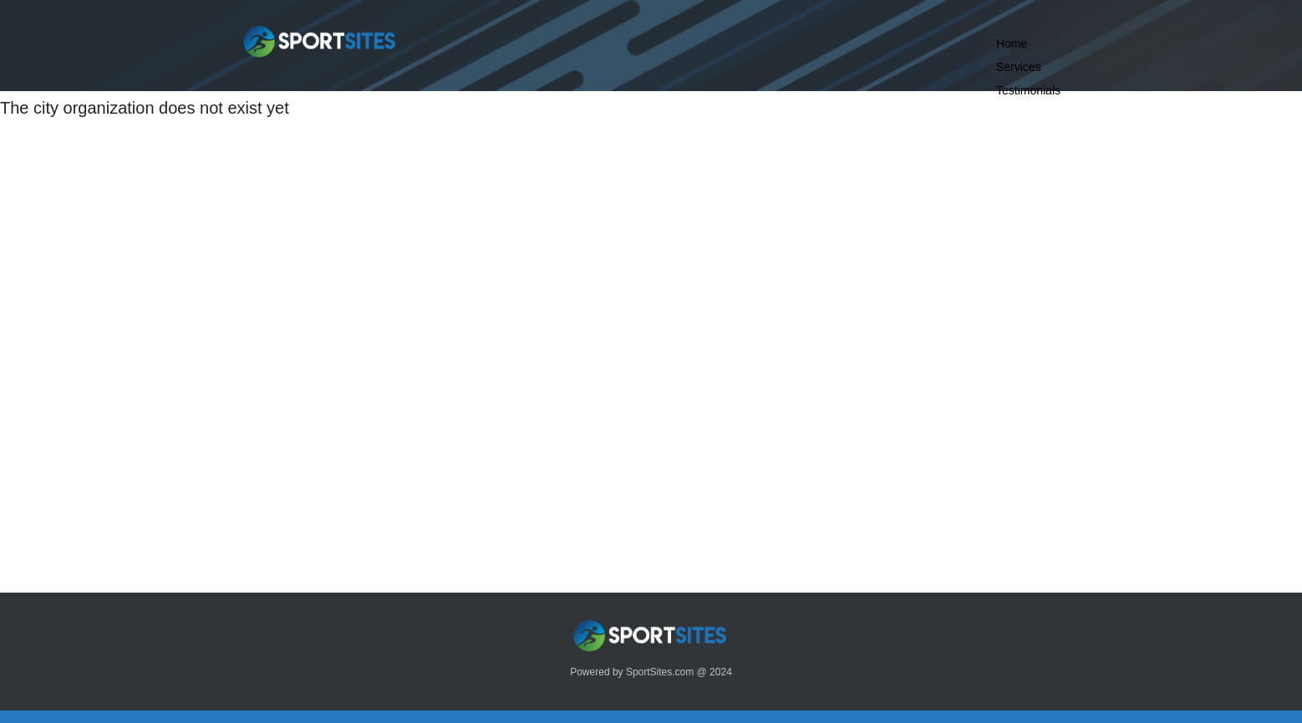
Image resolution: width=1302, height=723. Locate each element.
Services (1018, 67)
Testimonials (1028, 90)
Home (1011, 43)
